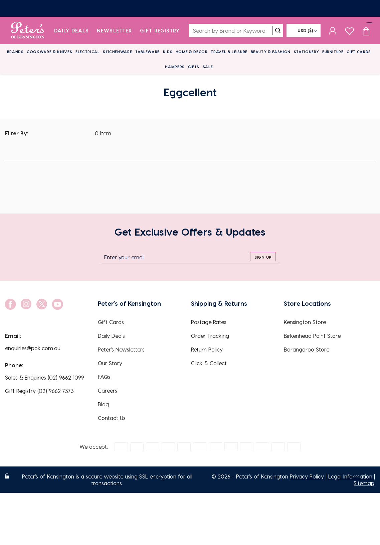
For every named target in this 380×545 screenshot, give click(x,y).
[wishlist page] (349, 30)
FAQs (104, 377)
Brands (15, 51)
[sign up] (263, 256)
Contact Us (112, 418)
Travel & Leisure (229, 51)
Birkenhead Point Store (312, 335)
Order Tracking (210, 335)
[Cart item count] (366, 30)
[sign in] (333, 30)
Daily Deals (71, 30)
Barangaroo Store (306, 349)
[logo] (27, 30)
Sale (208, 66)
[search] (277, 30)
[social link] (10, 304)
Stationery (306, 51)
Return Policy (207, 349)
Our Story (110, 363)
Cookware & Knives (49, 51)
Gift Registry (160, 30)
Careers (107, 390)
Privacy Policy (307, 476)
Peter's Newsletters (121, 349)
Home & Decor (192, 51)
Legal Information (350, 476)
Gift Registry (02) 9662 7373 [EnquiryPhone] (39, 391)
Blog (103, 404)
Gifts (193, 66)
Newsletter (114, 30)
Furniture (333, 51)
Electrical (87, 51)
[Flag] (304, 30)
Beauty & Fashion (271, 51)
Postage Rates (208, 322)
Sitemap (364, 483)
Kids (168, 51)
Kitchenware (117, 51)
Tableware (147, 51)
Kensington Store (305, 322)
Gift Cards (359, 51)
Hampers (175, 66)
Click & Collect (209, 363)
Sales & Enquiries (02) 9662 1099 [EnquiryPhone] (44, 377)
